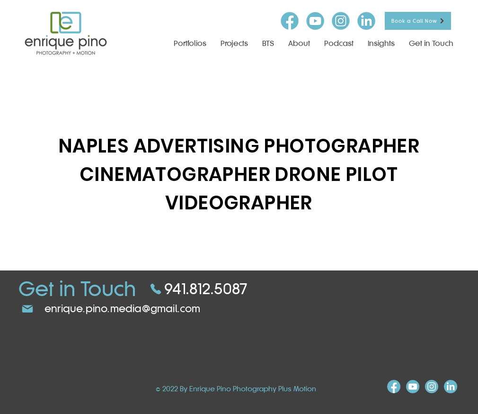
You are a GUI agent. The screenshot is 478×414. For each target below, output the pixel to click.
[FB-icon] (289, 20)
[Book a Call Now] (417, 20)
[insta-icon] (340, 20)
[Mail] (27, 309)
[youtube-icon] (315, 20)
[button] (234, 43)
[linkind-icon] (366, 20)
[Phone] (156, 289)
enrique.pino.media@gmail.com (122, 308)
